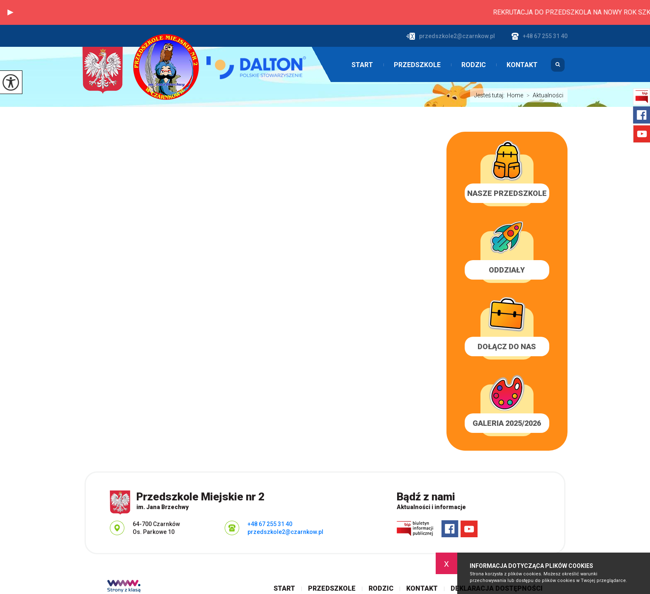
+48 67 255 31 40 (540, 36)
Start (362, 65)
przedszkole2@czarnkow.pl (450, 36)
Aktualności (543, 95)
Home (515, 95)
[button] (10, 12)
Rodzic (473, 65)
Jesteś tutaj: (490, 95)
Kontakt (522, 65)
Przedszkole (417, 65)
